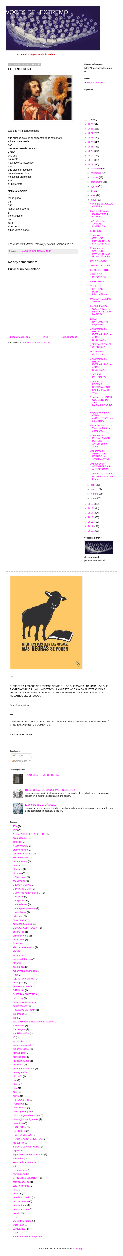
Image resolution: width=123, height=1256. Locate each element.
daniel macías (20, 920)
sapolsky (17, 1150)
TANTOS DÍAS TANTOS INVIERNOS (97, 224)
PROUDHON (19, 1127)
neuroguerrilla (20, 1072)
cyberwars (18, 916)
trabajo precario (21, 1209)
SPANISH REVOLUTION (25, 1178)
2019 (91, 155)
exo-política (19, 967)
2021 (91, 146)
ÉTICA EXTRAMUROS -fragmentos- (100, 322)
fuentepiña (18, 982)
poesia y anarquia (22, 1111)
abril (93, 485)
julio (93, 191)
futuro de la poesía (22, 986)
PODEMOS (19, 1104)
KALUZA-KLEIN (21, 1033)
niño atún (17, 1076)
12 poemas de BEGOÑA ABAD (40, 805)
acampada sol (20, 838)
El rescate (18, 943)
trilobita (16, 1213)
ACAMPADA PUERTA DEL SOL (29, 834)
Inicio (45, 337)
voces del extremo (22, 1221)
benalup (17, 865)
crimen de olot (20, 904)
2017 (91, 164)
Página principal (95, 82)
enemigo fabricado (22, 959)
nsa (15, 1080)
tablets (16, 1193)
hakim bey (18, 998)
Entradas (17, 755)
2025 (91, 128)
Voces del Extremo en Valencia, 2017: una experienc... (101, 428)
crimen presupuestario (24, 908)
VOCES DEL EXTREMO (37, 12)
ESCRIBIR (95, 231)
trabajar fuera (19, 1205)
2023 (91, 137)
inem (15, 1018)
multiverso (18, 1064)
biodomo (17, 873)
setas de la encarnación (25, 1162)
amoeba (17, 842)
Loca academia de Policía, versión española (99, 214)
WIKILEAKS (19, 1229)
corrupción (18, 896)
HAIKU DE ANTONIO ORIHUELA (42, 775)
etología (17, 963)
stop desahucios (21, 1182)
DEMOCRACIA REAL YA (25, 928)
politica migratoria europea (26, 1115)
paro (15, 1088)
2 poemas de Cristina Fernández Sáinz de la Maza (101, 476)
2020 (91, 151)
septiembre (97, 182)
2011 (91, 526)
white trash (18, 1225)
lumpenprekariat (21, 1049)
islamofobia (18, 1025)
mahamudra (19, 1053)
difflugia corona (20, 935)
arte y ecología (20, 850)
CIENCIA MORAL (22, 885)
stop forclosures (21, 1186)
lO (14, 1037)
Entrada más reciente (19, 337)
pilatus (16, 1096)
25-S (15, 830)
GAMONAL (18, 990)
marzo (94, 489)
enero (94, 498)
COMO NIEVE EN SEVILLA (27, 893)
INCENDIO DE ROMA (24, 1010)
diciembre (96, 168)
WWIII (16, 1232)
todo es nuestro (21, 1201)
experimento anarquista (25, 971)
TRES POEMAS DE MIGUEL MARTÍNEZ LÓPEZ (50, 790)
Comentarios (19, 761)
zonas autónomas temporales (28, 1236)
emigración (18, 955)
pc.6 (15, 1092)
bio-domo (17, 869)
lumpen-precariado (22, 1045)
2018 (91, 160)
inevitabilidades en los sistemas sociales (33, 1021)
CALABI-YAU (19, 877)
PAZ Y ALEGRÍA (98, 261)
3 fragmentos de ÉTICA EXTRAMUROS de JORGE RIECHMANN (101, 334)
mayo (94, 200)
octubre (95, 177)
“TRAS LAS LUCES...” (101, 265)
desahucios (18, 932)
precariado (18, 1123)
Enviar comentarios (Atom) (35, 342)
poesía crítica (19, 1107)
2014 (91, 513)
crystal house (19, 912)
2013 (91, 517)
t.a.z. (15, 1189)
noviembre (96, 173)
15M (15, 826)
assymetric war (20, 857)
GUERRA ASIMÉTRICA (25, 994)
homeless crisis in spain (25, 1002)
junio (93, 195)
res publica (18, 1143)
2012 (91, 522)
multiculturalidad (21, 1061)
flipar (15, 975)
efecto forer (18, 939)
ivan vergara (19, 1029)
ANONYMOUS (20, 846)
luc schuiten (19, 1041)
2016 (91, 504)
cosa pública (19, 900)
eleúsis (16, 951)
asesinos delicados (22, 853)
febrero (95, 494)
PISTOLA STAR (21, 1100)
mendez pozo (20, 1057)
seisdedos (18, 1158)
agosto (94, 186)
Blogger (80, 1248)
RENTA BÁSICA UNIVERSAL (28, 1139)
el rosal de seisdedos (23, 947)
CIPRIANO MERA (22, 889)
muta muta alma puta (23, 1068)
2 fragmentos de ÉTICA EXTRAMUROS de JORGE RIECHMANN (101, 364)
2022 (91, 142)
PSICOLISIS (19, 1131)
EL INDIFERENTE (99, 270)
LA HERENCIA (97, 281)
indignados (18, 1014)
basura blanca (20, 861)
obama (16, 1084)
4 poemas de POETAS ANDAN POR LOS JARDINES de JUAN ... (100, 441)
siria (15, 1166)
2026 (91, 124)
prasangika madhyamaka (25, 1119)
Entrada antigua (69, 337)
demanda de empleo (23, 924)
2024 (91, 133)
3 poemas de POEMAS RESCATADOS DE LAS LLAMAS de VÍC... (101, 387)
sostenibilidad (20, 1174)
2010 (91, 531)
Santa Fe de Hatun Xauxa (26, 1146)
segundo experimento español (28, 1154)
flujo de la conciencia (23, 978)
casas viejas (19, 881)
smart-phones (20, 1170)
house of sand (20, 1006)
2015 (91, 508)
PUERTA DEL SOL (22, 1135)
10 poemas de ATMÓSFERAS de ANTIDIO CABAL (100, 466)
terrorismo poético (22, 1197)
